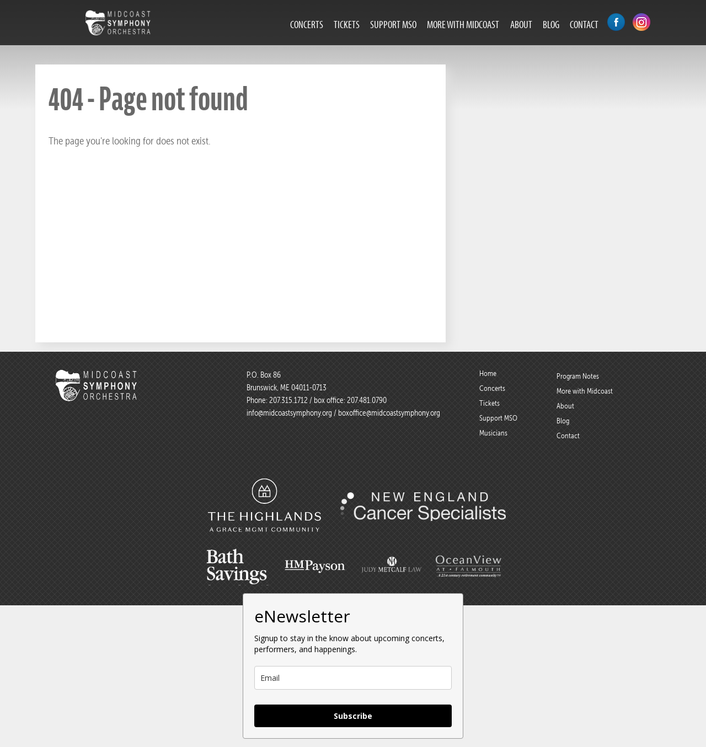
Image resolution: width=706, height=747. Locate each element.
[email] (353, 678)
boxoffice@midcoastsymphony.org (389, 413)
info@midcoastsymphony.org (289, 413)
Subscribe (353, 716)
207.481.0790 (366, 400)
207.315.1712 (288, 400)
